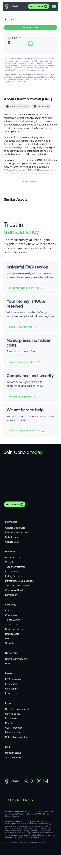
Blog (7, 638)
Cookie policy (12, 714)
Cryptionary (11, 688)
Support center (13, 757)
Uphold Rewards (14, 537)
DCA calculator (13, 679)
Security (9, 643)
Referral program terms (17, 737)
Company (10, 604)
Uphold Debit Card (15, 528)
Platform (10, 551)
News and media (14, 629)
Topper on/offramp (15, 567)
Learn (8, 673)
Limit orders (11, 684)
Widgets (9, 562)
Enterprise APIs (13, 557)
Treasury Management (17, 585)
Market (9, 663)
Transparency (12, 620)
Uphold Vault (12, 542)
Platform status (13, 753)
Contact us (11, 615)
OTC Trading (12, 571)
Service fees (12, 624)
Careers (9, 610)
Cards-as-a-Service (15, 590)
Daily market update (16, 659)
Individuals (11, 522)
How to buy (11, 693)
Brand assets (12, 634)
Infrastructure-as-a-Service (19, 581)
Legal (8, 703)
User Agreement (14, 728)
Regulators (11, 723)
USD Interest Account (17, 532)
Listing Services (13, 576)
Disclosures (11, 718)
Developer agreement (17, 709)
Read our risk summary (46, 79)
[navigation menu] (54, 6)
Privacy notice (12, 732)
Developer (11, 595)
